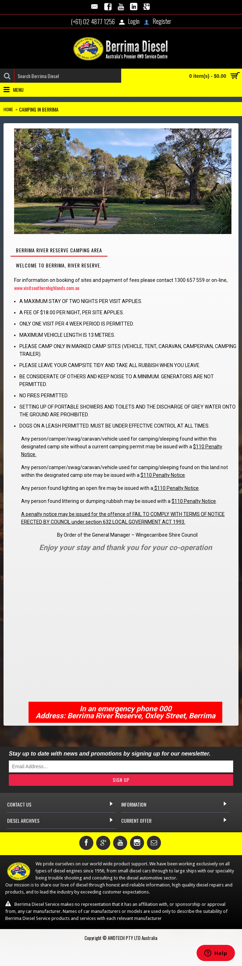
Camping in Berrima (38, 109)
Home (8, 109)
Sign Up (121, 779)
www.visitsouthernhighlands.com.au (46, 287)
